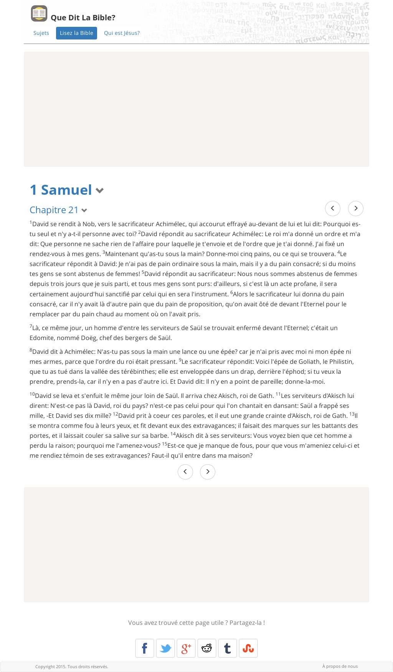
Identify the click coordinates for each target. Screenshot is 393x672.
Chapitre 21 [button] (59, 209)
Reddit (206, 648)
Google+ (186, 648)
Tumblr (227, 648)
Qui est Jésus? (122, 32)
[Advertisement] (196, 109)
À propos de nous (340, 666)
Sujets (41, 32)
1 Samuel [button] (67, 189)
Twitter (165, 648)
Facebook (144, 648)
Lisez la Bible (76, 32)
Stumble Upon (248, 648)
